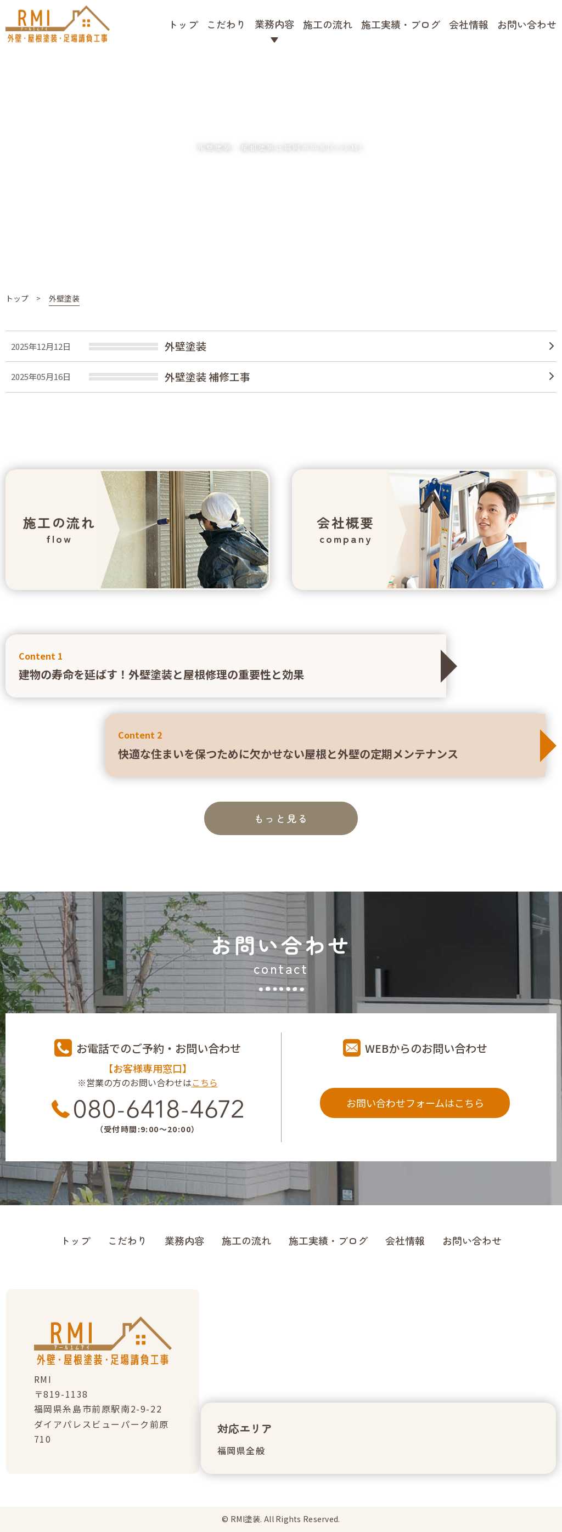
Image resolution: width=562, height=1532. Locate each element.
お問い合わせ (527, 24)
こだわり (226, 24)
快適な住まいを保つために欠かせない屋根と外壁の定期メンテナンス (325, 744)
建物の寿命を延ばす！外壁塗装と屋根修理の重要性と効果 (226, 665)
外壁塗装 (185, 345)
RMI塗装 (245, 1518)
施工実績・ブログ (400, 24)
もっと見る (281, 818)
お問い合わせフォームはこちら (415, 1103)
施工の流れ (327, 24)
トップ (183, 24)
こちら (205, 1082)
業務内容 (184, 1240)
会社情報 (468, 24)
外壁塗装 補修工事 (207, 376)
